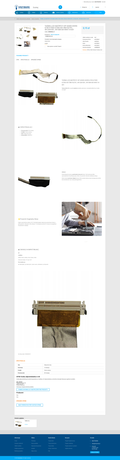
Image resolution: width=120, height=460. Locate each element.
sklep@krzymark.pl (96, 443)
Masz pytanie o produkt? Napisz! (54, 46)
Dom (100, 12)
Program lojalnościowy (70, 440)
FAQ (49, 450)
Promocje (33, 440)
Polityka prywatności (19, 448)
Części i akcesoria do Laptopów (23, 18)
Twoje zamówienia (52, 443)
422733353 (95, 441)
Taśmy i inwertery (35, 18)
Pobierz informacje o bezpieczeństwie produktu (33, 389)
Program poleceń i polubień (71, 445)
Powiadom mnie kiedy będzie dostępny (53, 39)
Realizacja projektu (19, 450)
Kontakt (33, 448)
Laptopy (21, 12)
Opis (17, 59)
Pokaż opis (47, 41)
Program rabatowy (69, 443)
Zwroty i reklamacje (52, 448)
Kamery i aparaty (60, 12)
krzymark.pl (20, 458)
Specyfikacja (25, 59)
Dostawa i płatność (19, 443)
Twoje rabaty (51, 445)
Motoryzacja (75, 12)
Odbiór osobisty (18, 445)
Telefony (46, 12)
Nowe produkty (34, 443)
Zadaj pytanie (94, 452)
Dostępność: (47, 34)
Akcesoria (88, 12)
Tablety (33, 12)
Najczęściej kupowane (36, 445)
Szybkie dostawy (68, 448)
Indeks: (46, 31)
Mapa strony (34, 450)
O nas (16, 440)
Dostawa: (85, 49)
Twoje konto (51, 440)
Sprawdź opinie (36, 59)
